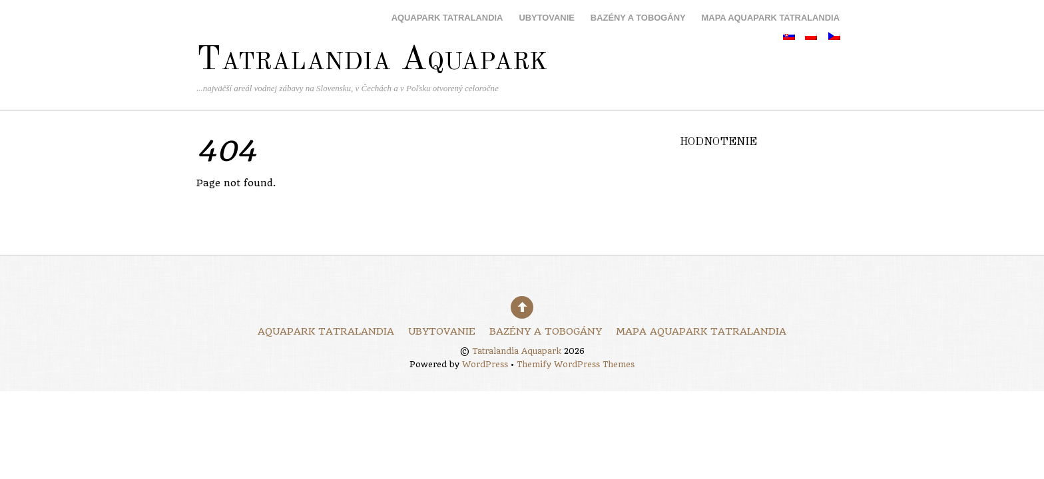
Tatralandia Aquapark (516, 351)
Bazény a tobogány (638, 18)
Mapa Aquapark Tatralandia (771, 18)
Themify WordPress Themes (576, 364)
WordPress (485, 364)
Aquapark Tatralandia (447, 18)
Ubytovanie (546, 18)
